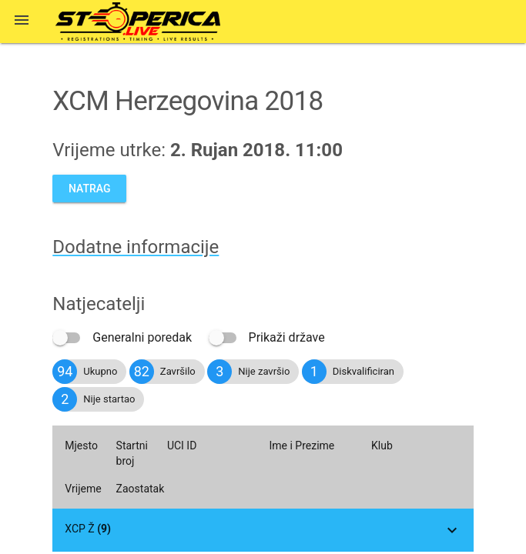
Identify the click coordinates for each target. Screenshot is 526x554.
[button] (21, 21)
